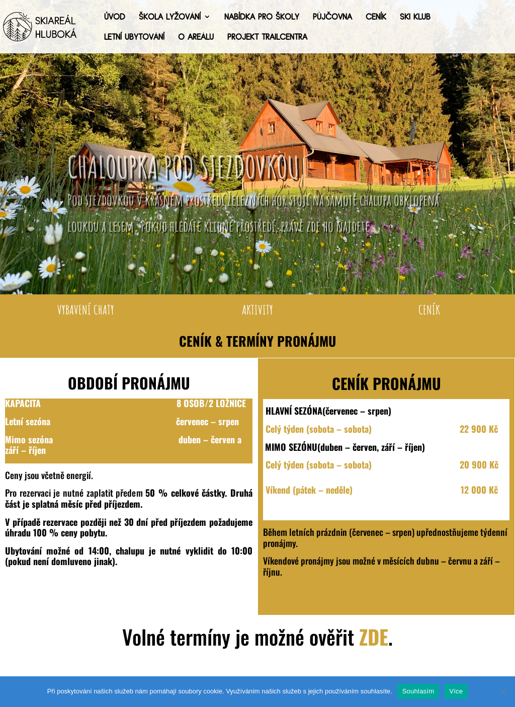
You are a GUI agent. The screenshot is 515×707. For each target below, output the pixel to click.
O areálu (196, 37)
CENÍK (429, 309)
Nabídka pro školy (261, 17)
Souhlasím (418, 691)
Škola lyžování (170, 17)
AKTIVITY (257, 309)
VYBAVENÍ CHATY (85, 309)
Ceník (376, 17)
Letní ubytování (134, 37)
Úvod (114, 17)
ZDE (373, 636)
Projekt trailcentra (267, 37)
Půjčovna (332, 17)
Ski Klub (415, 17)
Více (456, 691)
